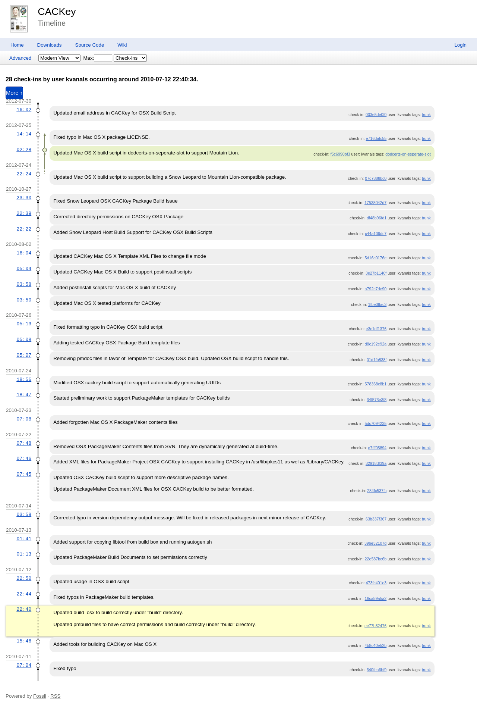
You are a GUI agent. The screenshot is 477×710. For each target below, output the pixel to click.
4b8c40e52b (376, 645)
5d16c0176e (376, 258)
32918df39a (376, 463)
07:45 (23, 474)
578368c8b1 (376, 384)
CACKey (57, 11)
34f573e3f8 (376, 399)
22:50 (23, 578)
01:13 (23, 554)
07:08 (23, 419)
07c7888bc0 (375, 178)
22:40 (23, 609)
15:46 (23, 641)
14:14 (23, 134)
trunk (426, 114)
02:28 (23, 149)
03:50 (23, 300)
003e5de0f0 (376, 114)
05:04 (23, 268)
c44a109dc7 (375, 233)
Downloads (49, 45)
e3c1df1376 (376, 328)
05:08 (23, 339)
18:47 (23, 394)
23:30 (23, 197)
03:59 (23, 514)
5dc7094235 (376, 423)
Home (17, 45)
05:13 (23, 323)
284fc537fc (376, 490)
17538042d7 (375, 202)
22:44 (23, 594)
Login (460, 45)
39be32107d (375, 543)
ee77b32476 (375, 625)
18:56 (23, 379)
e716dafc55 (376, 138)
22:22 (23, 229)
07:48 (23, 443)
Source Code (89, 45)
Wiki (122, 45)
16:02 (23, 109)
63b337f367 (376, 519)
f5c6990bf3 (340, 154)
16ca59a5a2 (376, 598)
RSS (55, 696)
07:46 (23, 458)
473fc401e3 (376, 583)
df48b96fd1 (376, 218)
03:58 (23, 284)
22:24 (23, 174)
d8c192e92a (376, 344)
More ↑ (14, 93)
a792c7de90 (376, 289)
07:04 (23, 665)
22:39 (23, 213)
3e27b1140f (376, 273)
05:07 (23, 355)
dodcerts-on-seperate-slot (407, 154)
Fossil (39, 696)
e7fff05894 (377, 447)
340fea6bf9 (376, 669)
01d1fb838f (376, 359)
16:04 (23, 253)
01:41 (23, 538)
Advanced (20, 58)
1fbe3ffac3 (377, 304)
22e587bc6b (376, 559)
